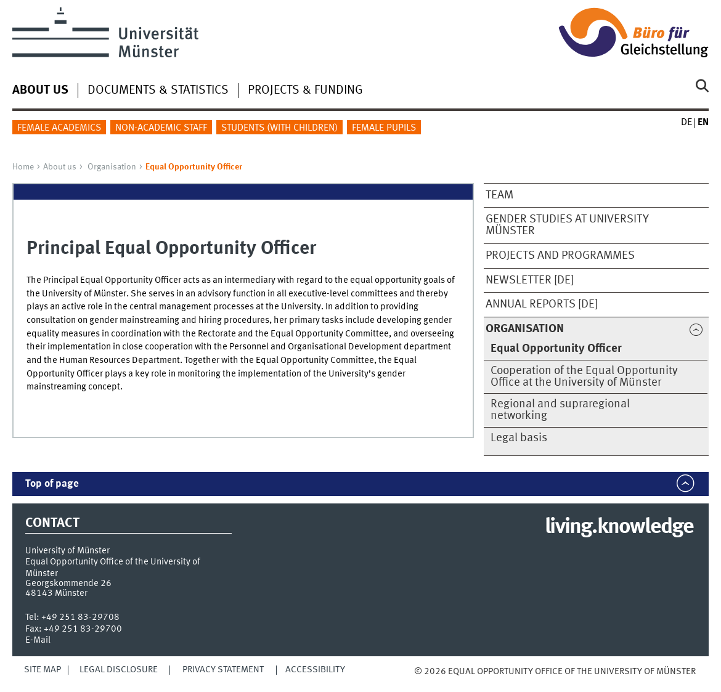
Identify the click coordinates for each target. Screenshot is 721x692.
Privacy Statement (223, 670)
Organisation (112, 167)
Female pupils (384, 128)
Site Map (42, 670)
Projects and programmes (560, 255)
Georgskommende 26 (68, 583)
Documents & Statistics (158, 90)
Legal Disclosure (118, 670)
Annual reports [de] (542, 304)
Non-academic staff (161, 128)
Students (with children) (279, 128)
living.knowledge (619, 527)
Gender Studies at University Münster (567, 225)
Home (23, 167)
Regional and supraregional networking (560, 410)
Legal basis (519, 438)
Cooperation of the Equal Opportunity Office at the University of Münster (584, 376)
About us (59, 167)
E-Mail (38, 640)
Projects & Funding (305, 90)
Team (499, 195)
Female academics (59, 128)
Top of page (52, 484)
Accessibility (315, 670)
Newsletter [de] (530, 280)
